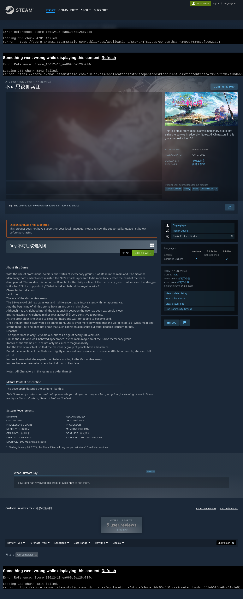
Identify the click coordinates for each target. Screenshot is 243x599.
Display (117, 550)
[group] (121, 562)
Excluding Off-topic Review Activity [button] (64, 562)
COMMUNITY (68, 10)
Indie (195, 193)
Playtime (100, 550)
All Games (10, 86)
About (85, 10)
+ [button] (216, 193)
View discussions (175, 308)
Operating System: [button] (154, 562)
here (71, 487)
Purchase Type (38, 550)
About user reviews (206, 513)
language (228, 3)
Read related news (176, 303)
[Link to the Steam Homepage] (22, 13)
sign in (216, 3)
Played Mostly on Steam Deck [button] (121, 562)
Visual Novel (207, 193)
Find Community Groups (179, 313)
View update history (176, 298)
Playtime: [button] (94, 562)
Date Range (80, 550)
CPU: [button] (174, 562)
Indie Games (26, 86)
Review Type (14, 550)
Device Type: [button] (203, 562)
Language (60, 550)
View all (151, 476)
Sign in (12, 210)
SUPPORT (101, 10)
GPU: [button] (187, 562)
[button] (143, 257)
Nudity (187, 193)
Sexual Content (173, 193)
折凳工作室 (198, 165)
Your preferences (229, 513)
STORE (50, 10)
